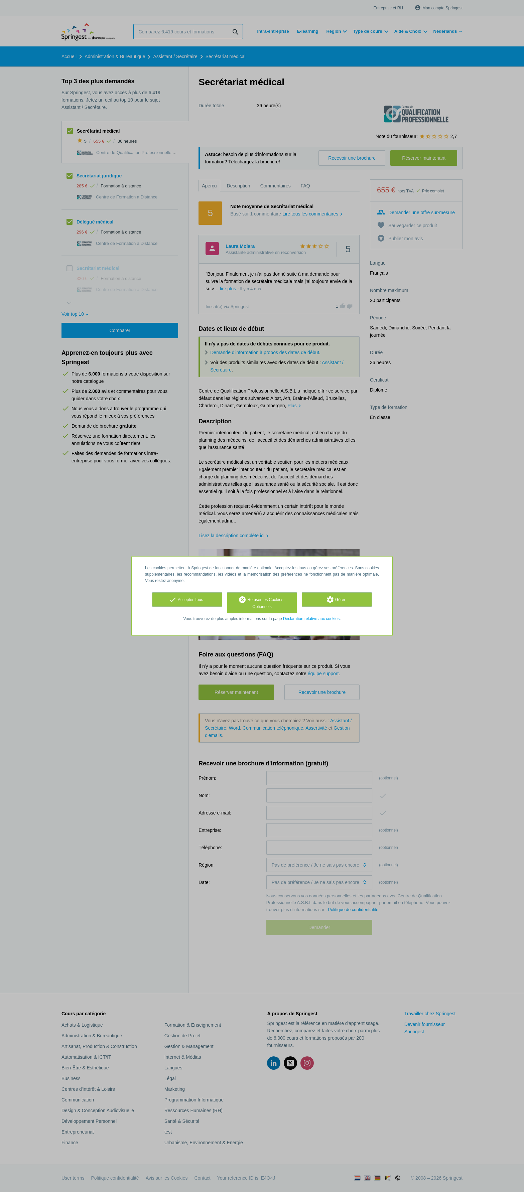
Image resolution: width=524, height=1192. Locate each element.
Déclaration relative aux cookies (311, 618)
